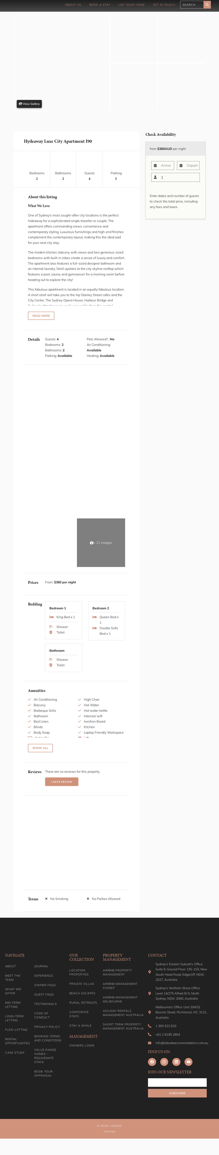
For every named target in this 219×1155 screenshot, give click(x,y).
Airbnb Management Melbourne (120, 1006)
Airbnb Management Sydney (120, 993)
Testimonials (45, 1011)
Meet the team (12, 985)
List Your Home (131, 5)
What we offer (13, 998)
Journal (41, 973)
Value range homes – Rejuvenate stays (45, 1063)
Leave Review (61, 789)
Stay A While (80, 1033)
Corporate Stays (79, 1021)
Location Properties (79, 979)
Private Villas (81, 991)
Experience (43, 983)
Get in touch (164, 5)
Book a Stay (99, 5)
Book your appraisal (43, 1081)
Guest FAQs (44, 1001)
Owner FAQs (45, 992)
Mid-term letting (13, 1012)
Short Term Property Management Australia (123, 1033)
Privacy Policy (47, 1034)
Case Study (14, 1060)
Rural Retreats (83, 1010)
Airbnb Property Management (117, 979)
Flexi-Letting (16, 1037)
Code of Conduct (42, 1022)
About (10, 973)
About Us (73, 5)
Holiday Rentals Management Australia (123, 1020)
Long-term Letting (14, 1025)
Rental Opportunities (17, 1048)
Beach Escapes (82, 1000)
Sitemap (109, 1147)
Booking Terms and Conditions (47, 1045)
